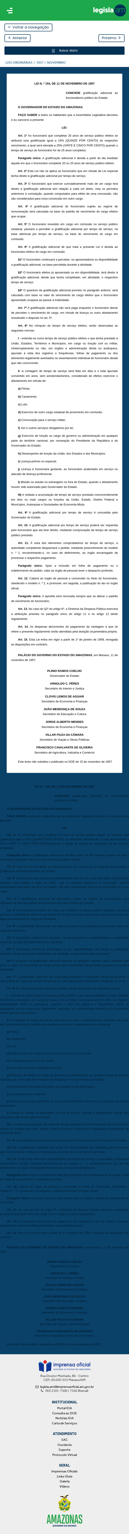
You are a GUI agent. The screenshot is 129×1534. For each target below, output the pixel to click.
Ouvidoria (64, 1445)
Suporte (64, 1450)
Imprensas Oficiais (64, 1471)
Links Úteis (64, 1476)
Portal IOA (64, 1408)
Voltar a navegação (28, 27)
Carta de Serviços (64, 1423)
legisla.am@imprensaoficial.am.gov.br (64, 1387)
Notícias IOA (64, 1418)
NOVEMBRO (56, 63)
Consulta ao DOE (64, 1413)
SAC (64, 1440)
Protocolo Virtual (64, 1455)
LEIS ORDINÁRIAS (19, 63)
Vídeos (64, 1486)
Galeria (65, 1481)
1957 (39, 63)
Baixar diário (68, 50)
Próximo (111, 37)
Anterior (17, 37)
